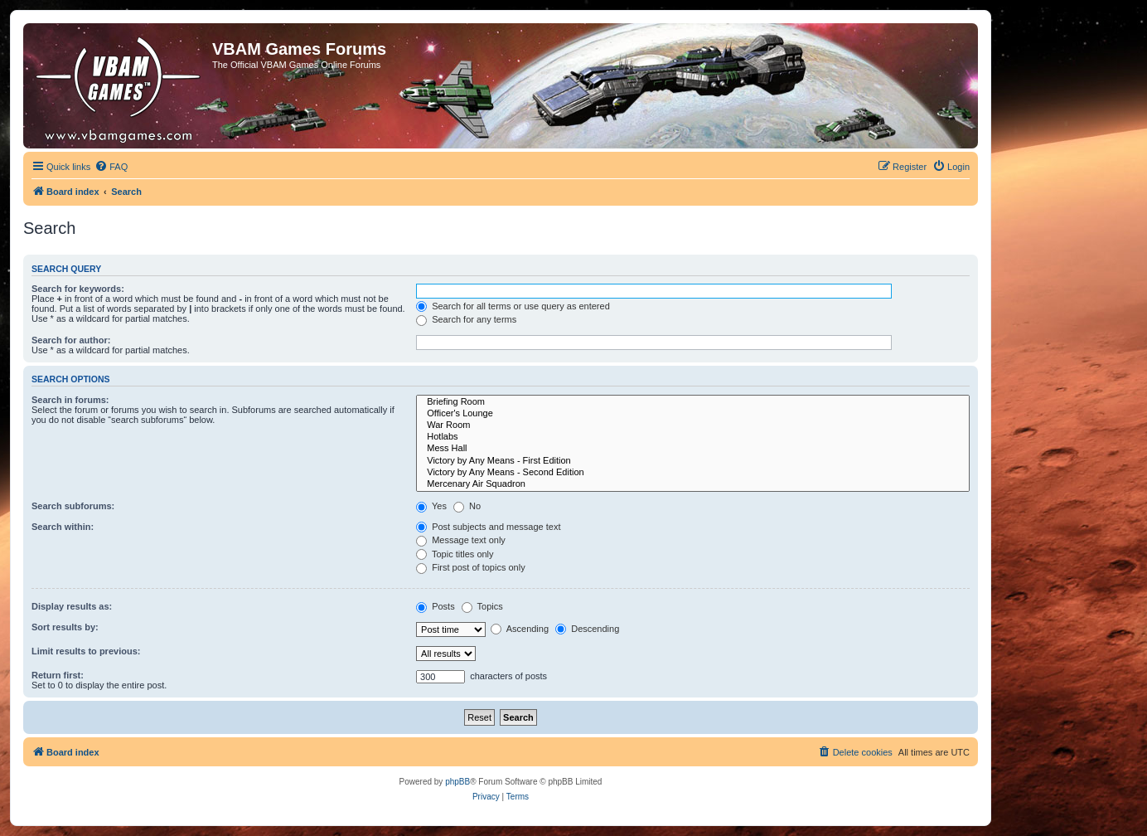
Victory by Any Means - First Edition (693, 461)
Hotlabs (693, 437)
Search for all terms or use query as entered (513, 306)
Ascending (520, 629)
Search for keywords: (77, 289)
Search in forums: (70, 400)
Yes (431, 506)
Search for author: (70, 340)
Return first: (57, 675)
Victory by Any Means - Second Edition (693, 473)
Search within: (62, 527)
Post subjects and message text (488, 527)
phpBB (457, 781)
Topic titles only (454, 554)
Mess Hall (693, 448)
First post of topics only (470, 567)
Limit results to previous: (85, 651)
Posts (435, 606)
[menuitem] (111, 167)
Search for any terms (466, 319)
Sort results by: (65, 627)
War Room (693, 425)
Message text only (461, 540)
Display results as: (71, 606)
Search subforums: (72, 506)
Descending (587, 629)
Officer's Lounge (693, 414)
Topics (482, 606)
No (467, 506)
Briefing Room (693, 402)
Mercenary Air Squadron (693, 484)
